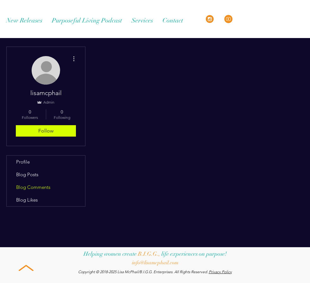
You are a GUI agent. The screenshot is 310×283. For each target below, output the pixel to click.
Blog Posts (27, 174)
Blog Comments (33, 187)
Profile (23, 162)
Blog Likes (27, 200)
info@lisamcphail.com (155, 263)
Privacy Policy (220, 271)
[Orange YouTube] (228, 19)
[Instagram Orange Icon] (210, 19)
